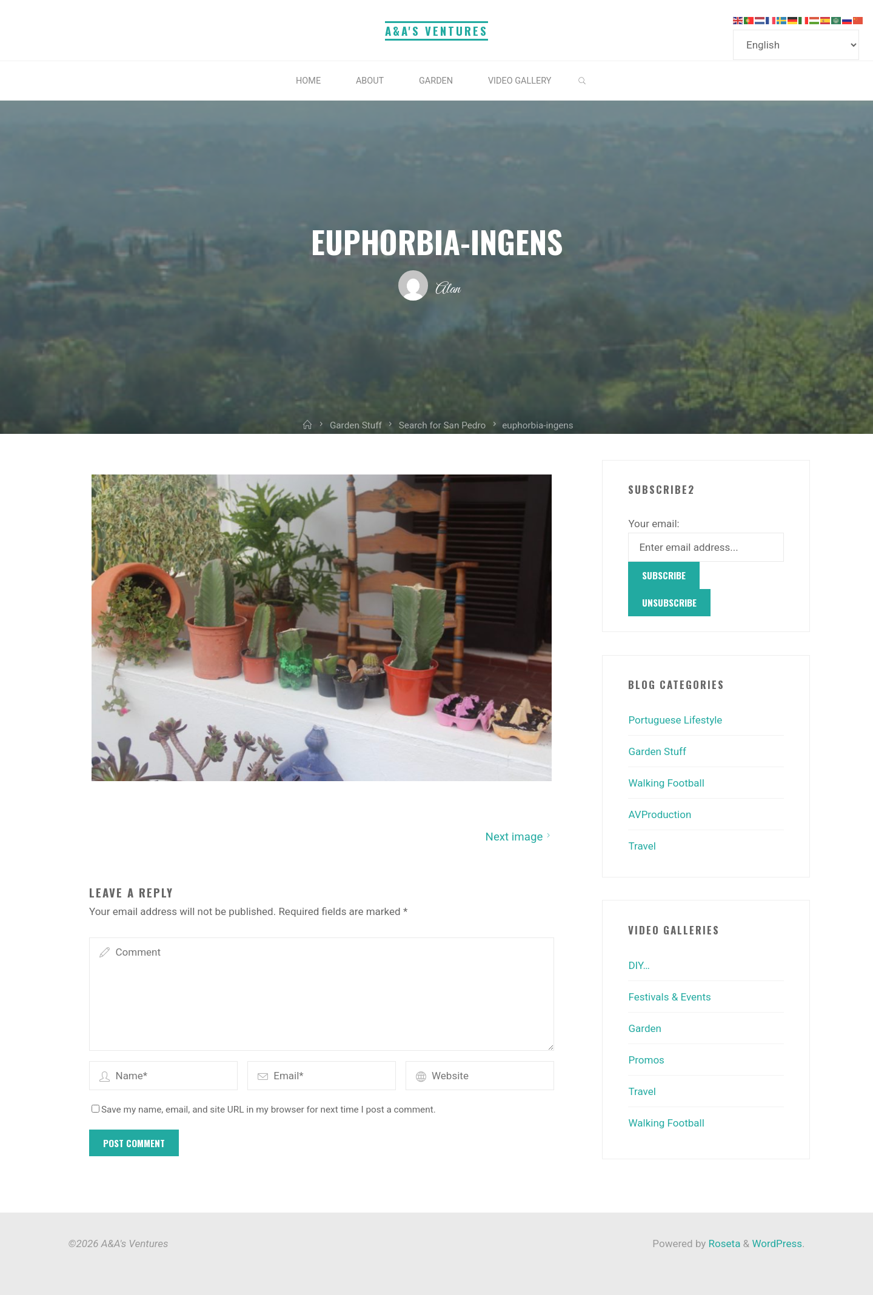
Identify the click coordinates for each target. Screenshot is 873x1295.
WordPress (777, 1243)
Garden (644, 1028)
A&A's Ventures (436, 30)
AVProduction (659, 814)
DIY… (638, 965)
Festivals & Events (669, 997)
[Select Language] (796, 45)
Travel (641, 846)
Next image (519, 836)
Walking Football (666, 783)
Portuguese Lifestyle (675, 720)
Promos (646, 1060)
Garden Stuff (657, 751)
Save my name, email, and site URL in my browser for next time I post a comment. (264, 1109)
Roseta (723, 1243)
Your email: (653, 524)
